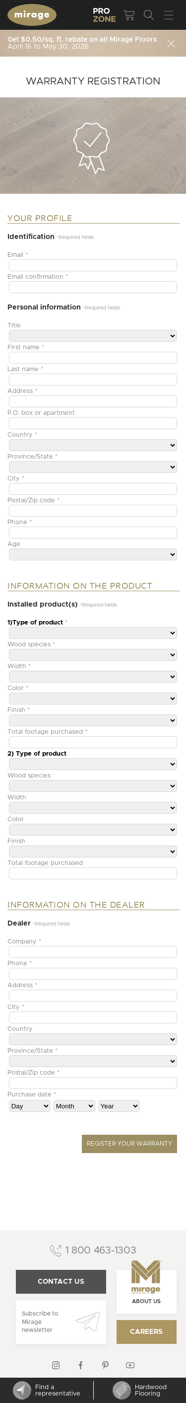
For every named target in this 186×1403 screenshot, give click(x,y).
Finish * (18, 710)
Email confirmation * (37, 277)
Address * (22, 391)
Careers (146, 1331)
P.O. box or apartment (41, 413)
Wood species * (31, 644)
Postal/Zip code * (33, 500)
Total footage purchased (45, 863)
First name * (25, 347)
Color (15, 819)
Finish (16, 841)
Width (16, 797)
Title (14, 325)
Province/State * (32, 457)
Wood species (29, 776)
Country (20, 1029)
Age (13, 544)
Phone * (19, 522)
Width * (19, 666)
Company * (24, 941)
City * (15, 478)
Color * (17, 688)
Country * (22, 435)
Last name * (25, 369)
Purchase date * (31, 1094)
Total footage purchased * (47, 732)
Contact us (61, 1281)
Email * (17, 255)
